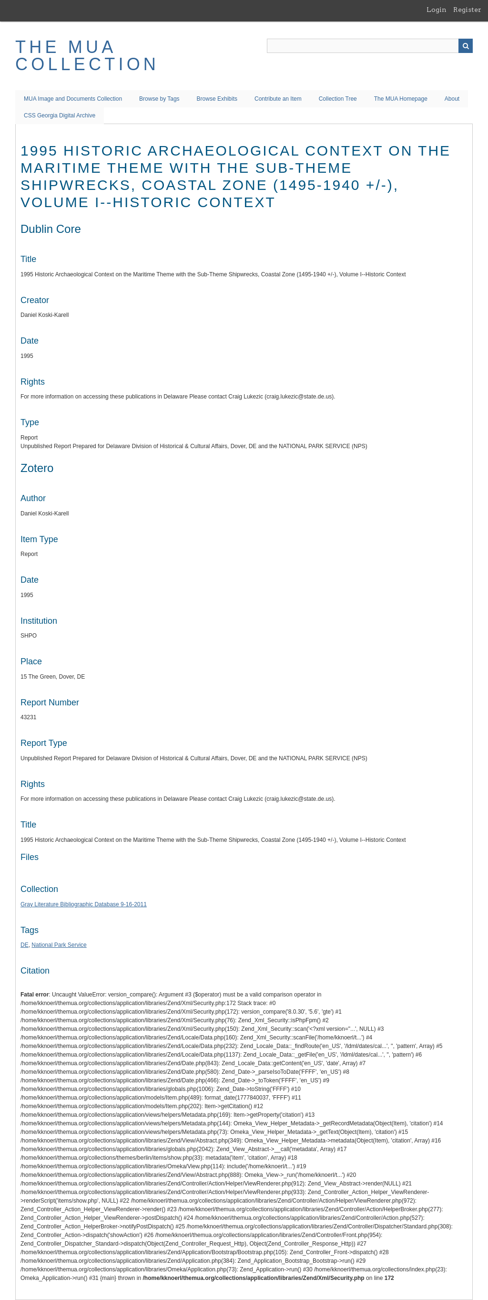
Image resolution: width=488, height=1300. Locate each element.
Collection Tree (338, 98)
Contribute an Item (278, 98)
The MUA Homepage (400, 98)
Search (465, 46)
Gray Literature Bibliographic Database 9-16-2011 (83, 904)
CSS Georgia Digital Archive (59, 115)
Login (437, 9)
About (452, 98)
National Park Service (58, 945)
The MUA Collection (87, 55)
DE (24, 945)
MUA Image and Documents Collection (73, 98)
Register (467, 9)
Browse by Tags (159, 98)
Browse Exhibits (217, 98)
